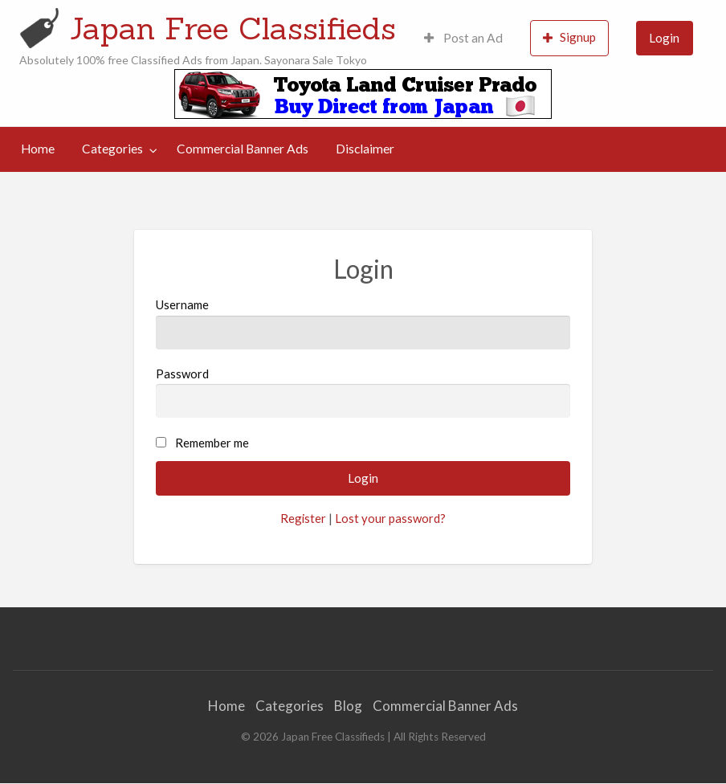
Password (363, 392)
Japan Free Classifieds (233, 28)
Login (664, 38)
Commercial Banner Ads (242, 148)
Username (363, 323)
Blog (348, 705)
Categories (112, 148)
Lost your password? (390, 518)
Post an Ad (463, 38)
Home (38, 148)
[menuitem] (463, 38)
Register (303, 518)
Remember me (212, 442)
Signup (569, 37)
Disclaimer (365, 148)
